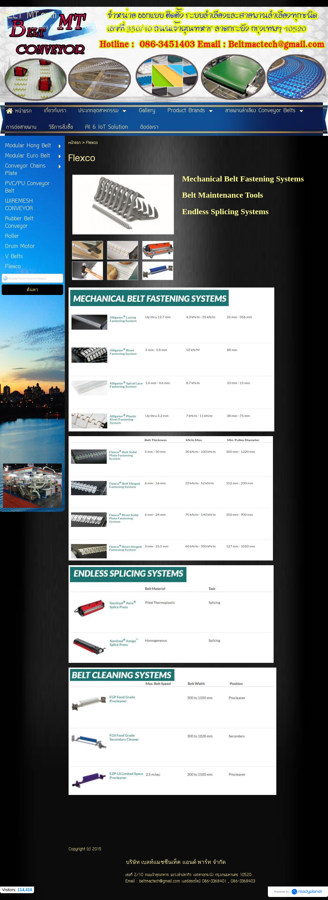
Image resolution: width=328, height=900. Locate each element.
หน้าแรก (74, 142)
